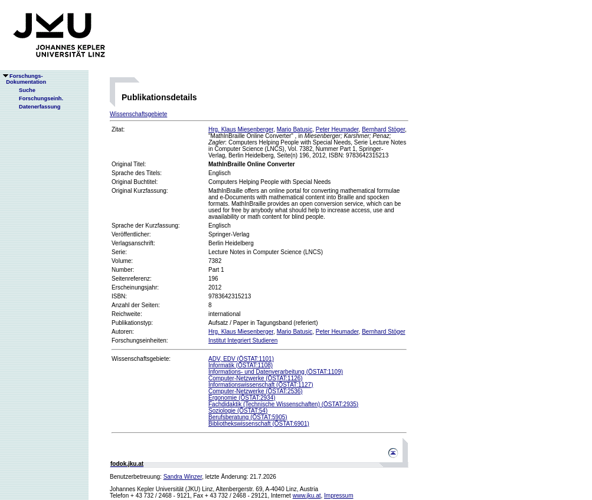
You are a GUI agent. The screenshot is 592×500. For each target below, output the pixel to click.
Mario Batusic (295, 129)
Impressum (338, 495)
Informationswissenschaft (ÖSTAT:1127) (260, 384)
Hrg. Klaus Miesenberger (240, 129)
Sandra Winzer (182, 476)
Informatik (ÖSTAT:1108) (240, 365)
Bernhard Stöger (383, 129)
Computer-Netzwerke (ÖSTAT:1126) (255, 378)
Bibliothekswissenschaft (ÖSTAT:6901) (258, 423)
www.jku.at (307, 495)
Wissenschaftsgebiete (138, 114)
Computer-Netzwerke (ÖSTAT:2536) (255, 391)
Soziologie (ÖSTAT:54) (237, 410)
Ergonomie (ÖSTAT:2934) (242, 397)
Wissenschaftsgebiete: (141, 359)
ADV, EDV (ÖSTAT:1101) (241, 359)
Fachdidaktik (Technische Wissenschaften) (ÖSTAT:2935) (283, 404)
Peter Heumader (337, 129)
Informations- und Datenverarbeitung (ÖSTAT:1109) (275, 372)
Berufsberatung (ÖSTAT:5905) (247, 417)
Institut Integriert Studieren (242, 340)
